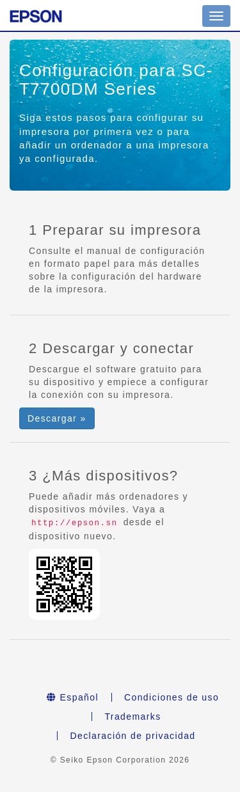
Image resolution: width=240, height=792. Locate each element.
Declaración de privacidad (132, 736)
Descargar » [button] (57, 418)
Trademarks (132, 716)
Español (73, 697)
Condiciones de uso (171, 697)
